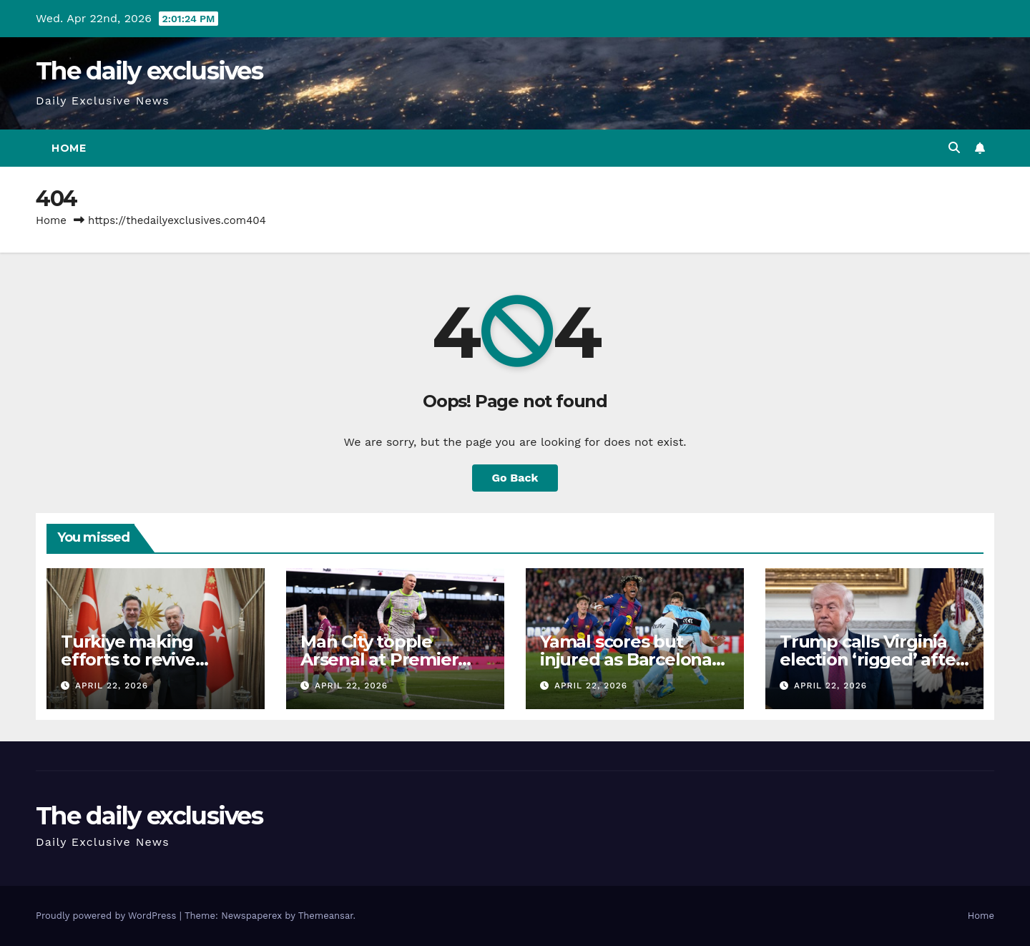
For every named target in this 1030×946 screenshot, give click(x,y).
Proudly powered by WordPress (108, 915)
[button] (954, 148)
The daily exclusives (149, 71)
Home (69, 148)
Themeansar (325, 915)
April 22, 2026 (111, 686)
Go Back (515, 477)
